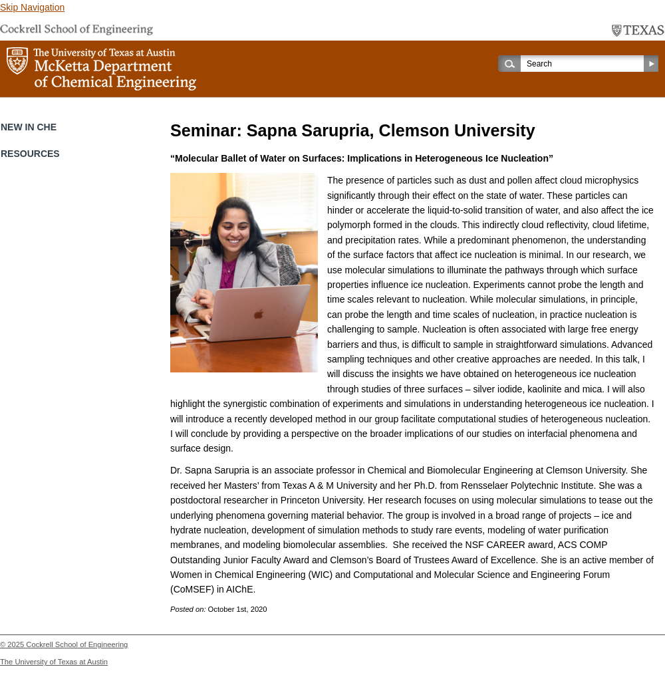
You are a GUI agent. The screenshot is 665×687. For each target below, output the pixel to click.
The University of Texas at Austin (54, 662)
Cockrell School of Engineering (77, 644)
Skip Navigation (32, 7)
